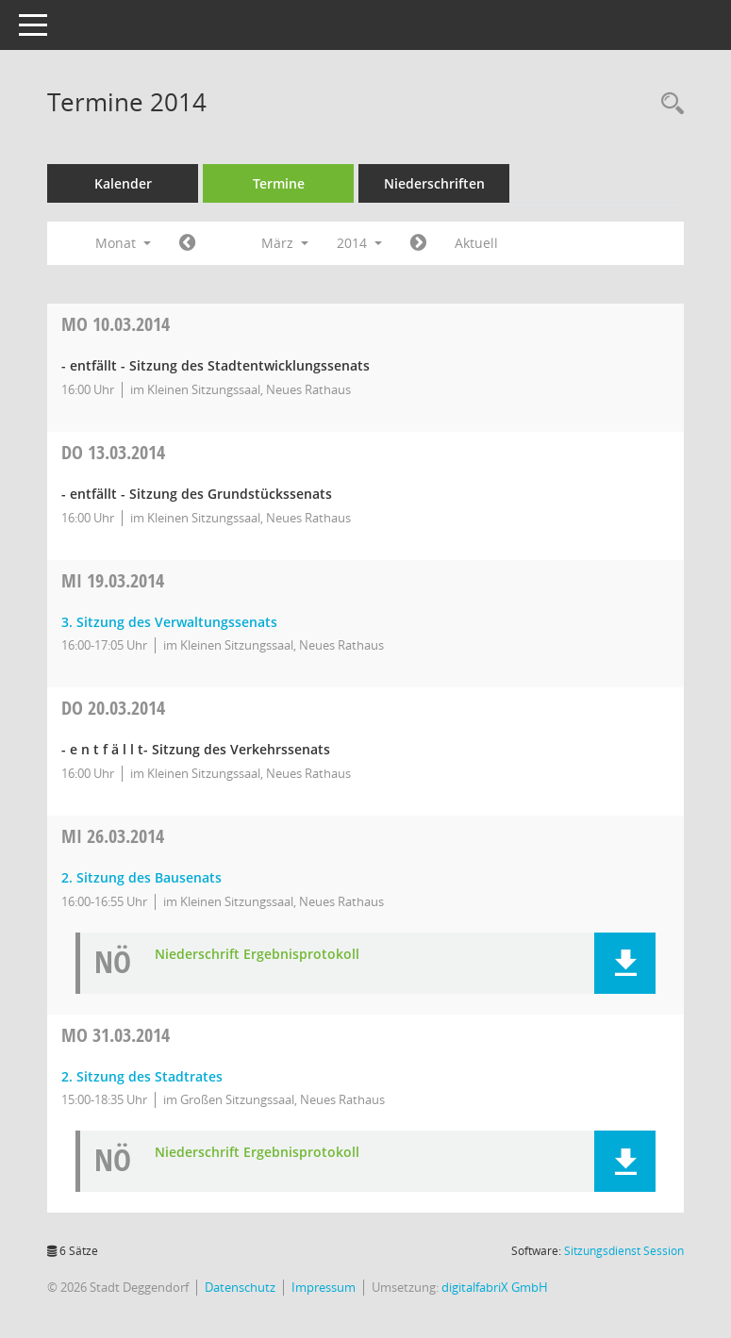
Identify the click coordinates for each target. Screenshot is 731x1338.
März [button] (284, 243)
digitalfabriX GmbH (494, 1287)
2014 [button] (359, 243)
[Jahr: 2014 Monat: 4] (418, 243)
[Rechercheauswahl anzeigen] (668, 104)
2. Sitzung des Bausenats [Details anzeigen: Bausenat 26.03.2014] (141, 877)
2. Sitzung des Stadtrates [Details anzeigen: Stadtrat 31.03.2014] (142, 1076)
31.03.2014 (115, 1035)
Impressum (323, 1287)
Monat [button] (123, 243)
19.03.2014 (112, 580)
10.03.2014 (115, 324)
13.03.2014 (113, 452)
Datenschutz (240, 1287)
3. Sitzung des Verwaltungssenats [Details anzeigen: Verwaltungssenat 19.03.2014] (169, 622)
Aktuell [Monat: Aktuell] (476, 243)
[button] (625, 963)
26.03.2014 (112, 836)
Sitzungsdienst (624, 1251)
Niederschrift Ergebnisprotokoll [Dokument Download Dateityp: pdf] (257, 955)
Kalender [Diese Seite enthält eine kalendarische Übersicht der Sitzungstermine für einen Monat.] (123, 183)
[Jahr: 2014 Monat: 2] (187, 243)
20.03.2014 (113, 707)
